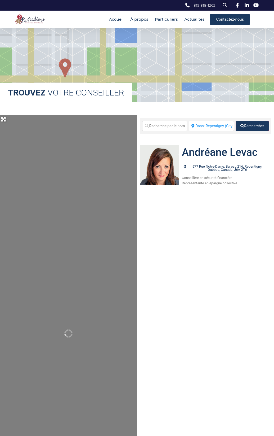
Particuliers (166, 19)
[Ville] (211, 126)
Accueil (116, 19)
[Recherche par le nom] (164, 126)
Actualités (195, 19)
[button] (225, 5)
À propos (139, 19)
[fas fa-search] (252, 126)
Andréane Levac (220, 152)
